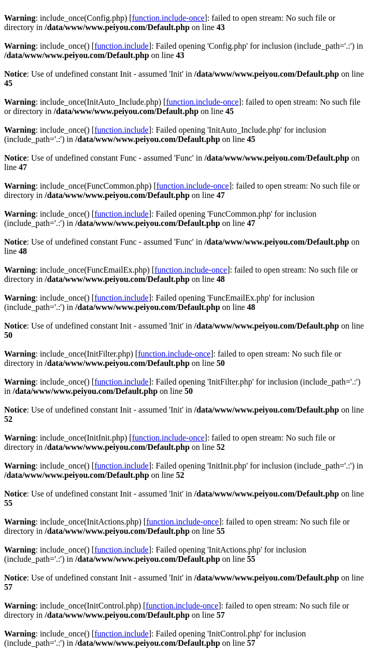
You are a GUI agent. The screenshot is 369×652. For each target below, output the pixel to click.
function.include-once (168, 17)
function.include (121, 45)
